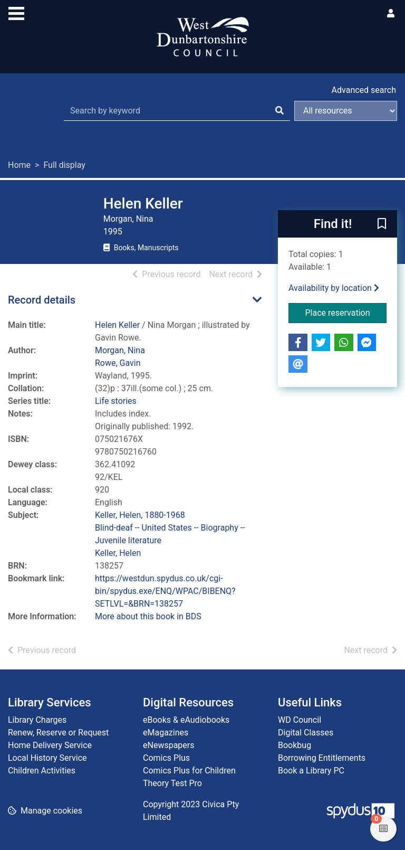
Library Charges (37, 720)
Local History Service (47, 758)
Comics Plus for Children (189, 771)
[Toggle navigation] (16, 12)
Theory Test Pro (172, 783)
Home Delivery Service (50, 745)
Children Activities (41, 771)
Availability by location (333, 288)
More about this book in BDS (148, 616)
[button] (382, 224)
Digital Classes (305, 733)
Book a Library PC (311, 771)
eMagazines (165, 733)
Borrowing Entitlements (321, 758)
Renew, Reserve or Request (58, 733)
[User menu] (391, 13)
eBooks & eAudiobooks (186, 720)
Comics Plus (166, 758)
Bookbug (294, 745)
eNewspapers (169, 745)
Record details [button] (41, 300)
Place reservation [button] (346, 312)
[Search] (279, 111)
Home (19, 165)
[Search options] (345, 111)
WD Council (299, 720)
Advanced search (364, 90)
